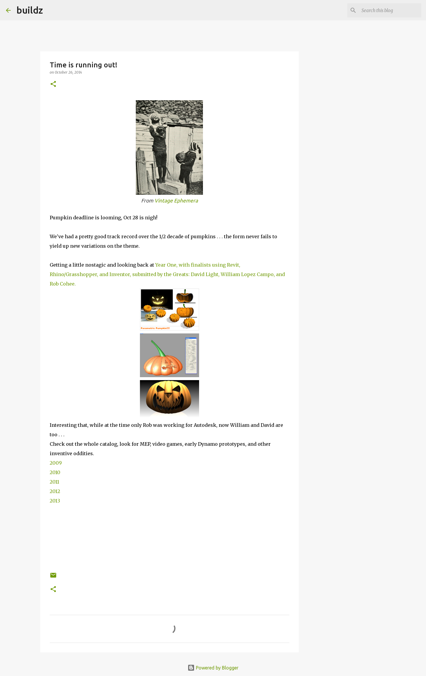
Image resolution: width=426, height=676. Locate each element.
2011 (54, 482)
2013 (55, 501)
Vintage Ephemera (176, 200)
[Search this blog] (390, 10)
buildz (30, 10)
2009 (56, 463)
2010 (55, 472)
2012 (55, 491)
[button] (53, 84)
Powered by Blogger (213, 667)
